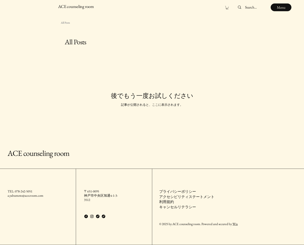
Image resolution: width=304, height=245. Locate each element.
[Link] (98, 216)
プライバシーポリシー (177, 191)
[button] (227, 7)
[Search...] (251, 7)
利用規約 (166, 201)
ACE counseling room (38, 153)
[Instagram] (92, 216)
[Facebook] (86, 216)
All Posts (65, 22)
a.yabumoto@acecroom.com (25, 195)
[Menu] (281, 7)
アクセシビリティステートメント (186, 196)
